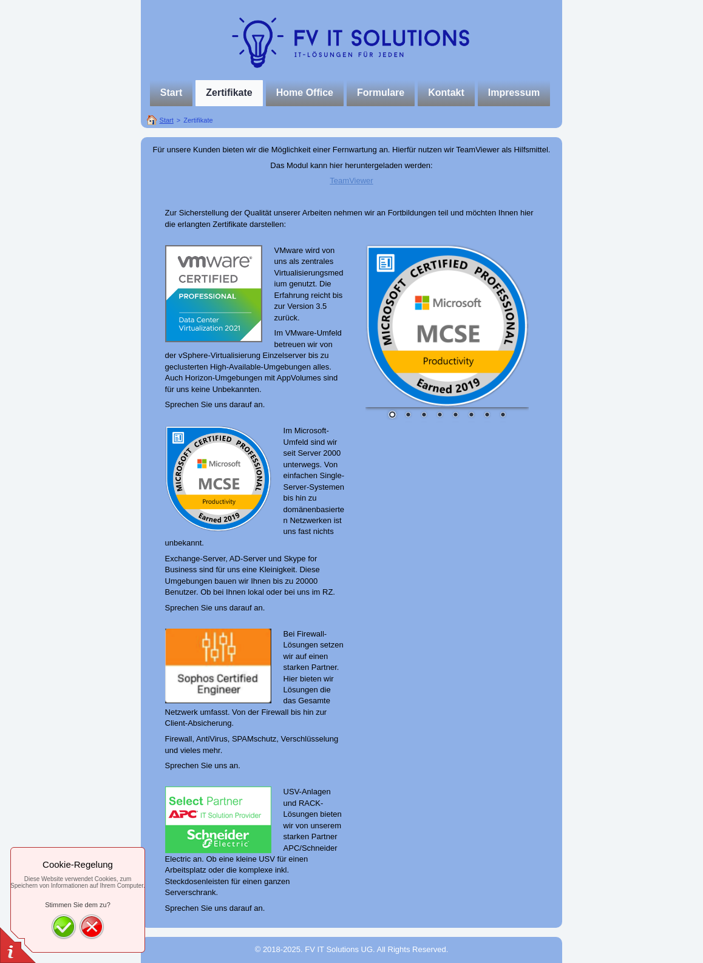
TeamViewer (351, 180)
